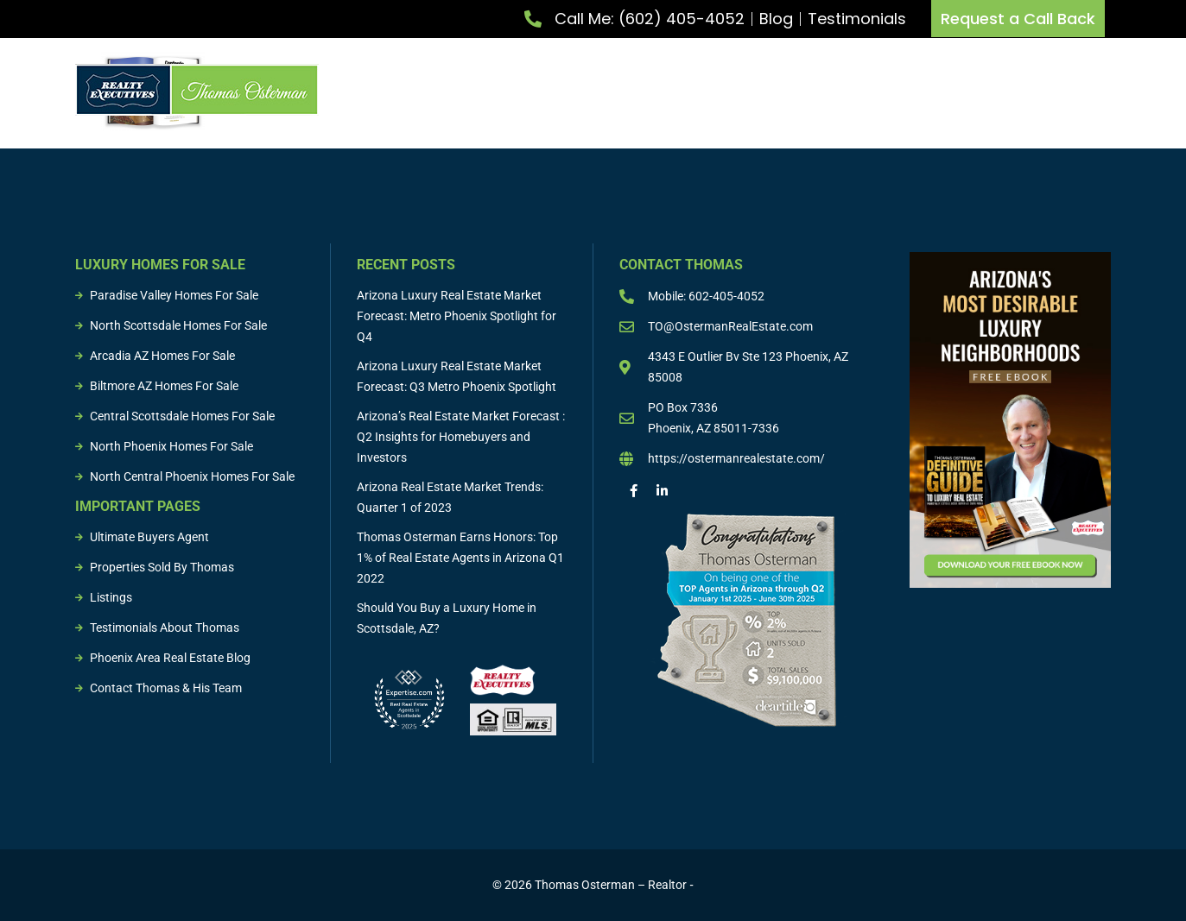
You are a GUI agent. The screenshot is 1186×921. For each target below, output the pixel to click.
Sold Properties (979, 90)
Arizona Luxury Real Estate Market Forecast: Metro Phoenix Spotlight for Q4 (456, 316)
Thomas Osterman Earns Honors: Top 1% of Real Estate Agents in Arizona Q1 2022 (460, 557)
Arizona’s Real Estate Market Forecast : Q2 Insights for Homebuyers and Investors (461, 436)
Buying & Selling (780, 90)
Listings (884, 90)
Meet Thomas (426, 90)
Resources (1080, 90)
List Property (537, 90)
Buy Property (654, 90)
